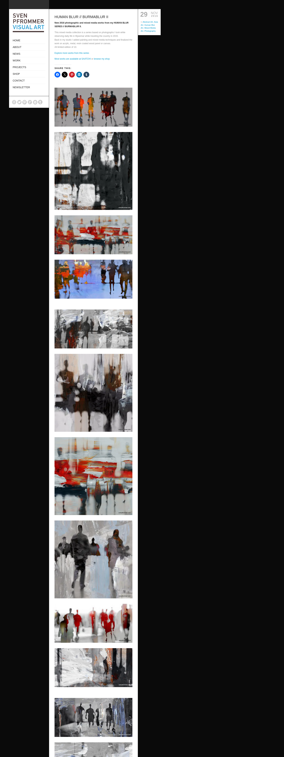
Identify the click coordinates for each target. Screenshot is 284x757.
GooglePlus (30, 102)
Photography (150, 31)
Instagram (35, 102)
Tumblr (40, 102)
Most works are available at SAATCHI (73, 59)
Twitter (19, 102)
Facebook (14, 102)
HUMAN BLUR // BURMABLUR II (81, 17)
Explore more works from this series (72, 53)
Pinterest (24, 102)
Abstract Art (148, 22)
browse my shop (102, 59)
